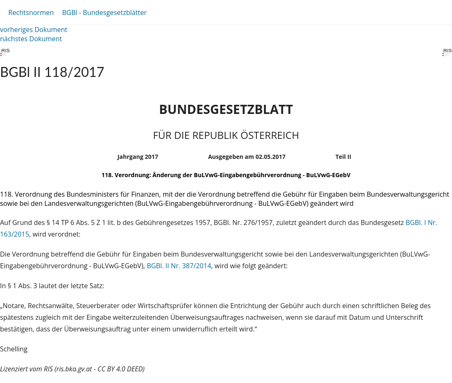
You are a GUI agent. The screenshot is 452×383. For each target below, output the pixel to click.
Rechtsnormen (31, 12)
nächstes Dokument (31, 38)
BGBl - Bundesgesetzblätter (104, 12)
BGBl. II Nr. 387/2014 (179, 265)
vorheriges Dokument (33, 29)
